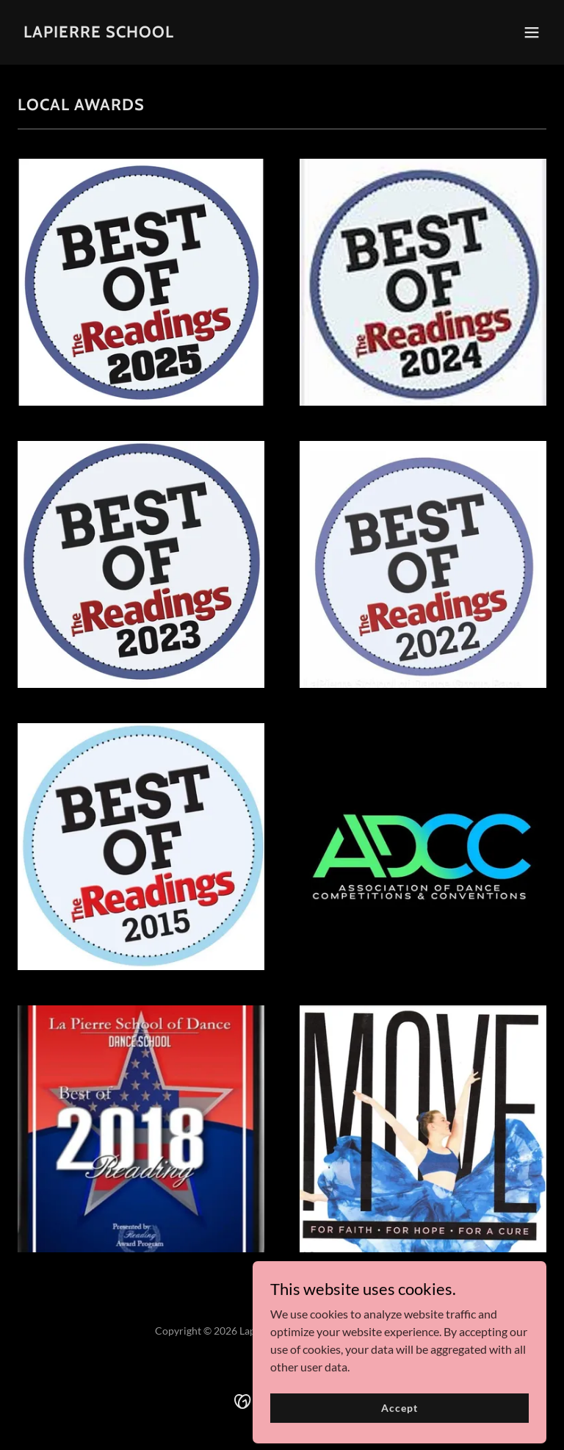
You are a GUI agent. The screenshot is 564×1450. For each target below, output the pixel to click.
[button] (531, 32)
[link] (99, 33)
